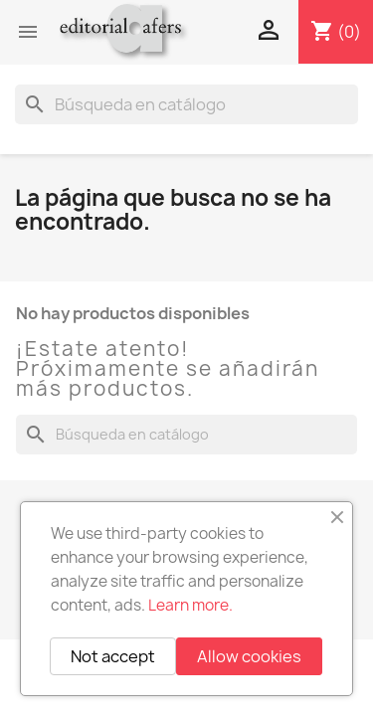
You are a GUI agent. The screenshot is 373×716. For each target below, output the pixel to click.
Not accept (113, 656)
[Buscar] (186, 104)
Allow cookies (249, 656)
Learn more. (190, 605)
